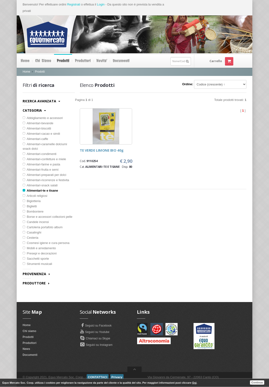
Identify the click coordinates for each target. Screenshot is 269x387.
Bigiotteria (31, 201)
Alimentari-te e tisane (40, 190)
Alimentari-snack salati (40, 185)
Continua (257, 382)
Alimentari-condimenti (39, 154)
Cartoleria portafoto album (43, 227)
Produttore (36, 283)
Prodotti (63, 61)
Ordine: (187, 84)
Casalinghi (32, 232)
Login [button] (101, 4)
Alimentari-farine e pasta (41, 164)
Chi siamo (43, 61)
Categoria (34, 110)
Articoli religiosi (35, 196)
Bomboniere (33, 211)
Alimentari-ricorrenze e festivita (46, 180)
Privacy (116, 377)
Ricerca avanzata (41, 101)
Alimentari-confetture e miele (44, 159)
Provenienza (36, 274)
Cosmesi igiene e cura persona (46, 243)
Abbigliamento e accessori (43, 118)
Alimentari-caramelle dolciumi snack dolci (45, 146)
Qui (194, 382)
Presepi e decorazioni (40, 253)
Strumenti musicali (37, 264)
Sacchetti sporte (36, 258)
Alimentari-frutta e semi (41, 169)
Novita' (101, 61)
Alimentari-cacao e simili (41, 133)
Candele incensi (36, 222)
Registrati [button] (73, 4)
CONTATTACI (97, 377)
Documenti (121, 61)
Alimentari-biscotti (37, 128)
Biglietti (30, 206)
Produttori (83, 61)
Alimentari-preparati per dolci (44, 175)
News (26, 349)
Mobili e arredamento (39, 248)
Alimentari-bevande (38, 123)
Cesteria (30, 237)
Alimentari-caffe (35, 139)
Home (25, 61)
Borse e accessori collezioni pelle (47, 216)
